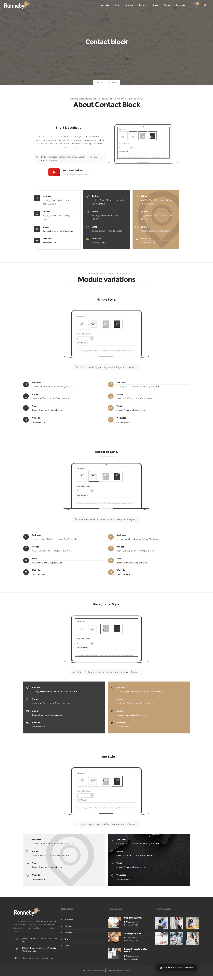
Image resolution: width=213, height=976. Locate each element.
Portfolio (128, 5)
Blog (116, 5)
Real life (68, 932)
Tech (67, 945)
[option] (161, 923)
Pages (167, 5)
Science (68, 939)
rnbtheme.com (49, 242)
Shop (155, 5)
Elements (180, 5)
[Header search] (205, 5)
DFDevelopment (131, 922)
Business (69, 919)
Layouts (105, 5)
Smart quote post (132, 933)
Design (68, 926)
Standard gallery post (134, 918)
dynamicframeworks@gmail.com (58, 231)
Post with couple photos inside (135, 950)
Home (99, 82)
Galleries (143, 5)
